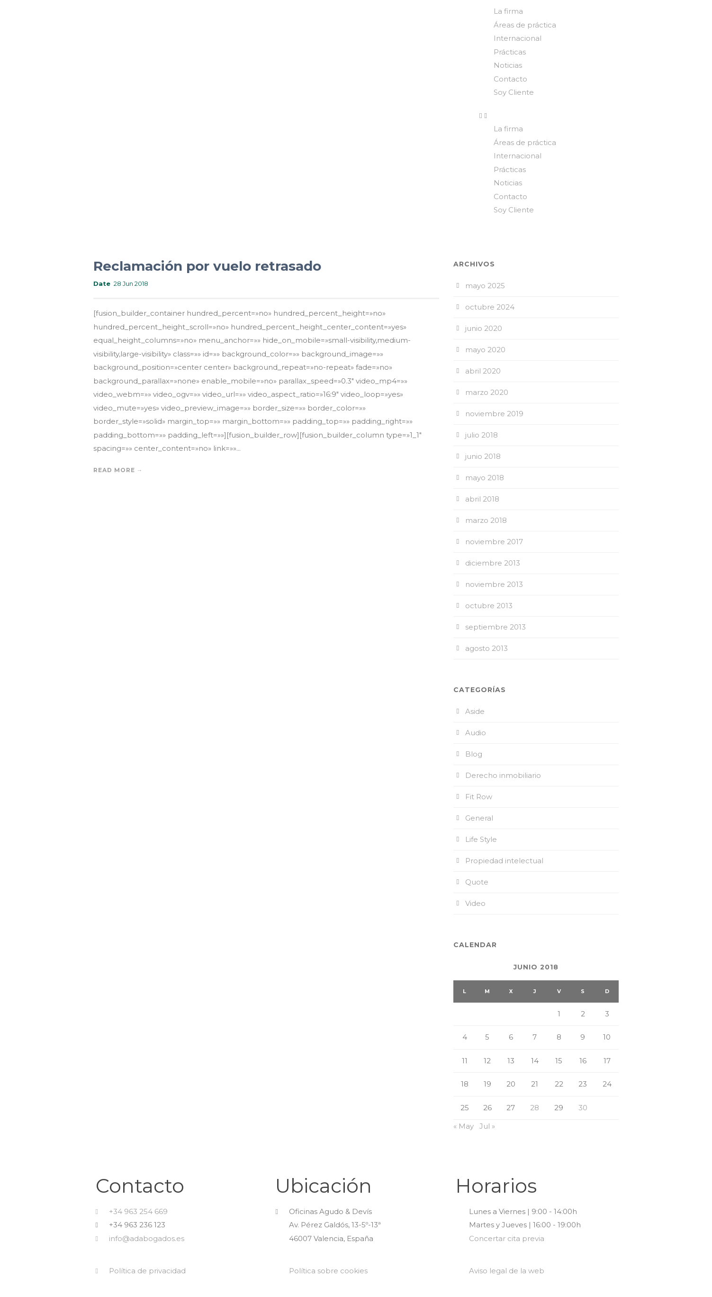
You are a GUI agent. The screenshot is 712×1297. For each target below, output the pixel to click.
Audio (475, 732)
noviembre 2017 (494, 541)
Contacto (510, 78)
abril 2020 (483, 370)
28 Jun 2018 (131, 283)
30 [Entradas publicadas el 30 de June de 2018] (582, 1107)
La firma (508, 11)
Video (475, 903)
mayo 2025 (485, 285)
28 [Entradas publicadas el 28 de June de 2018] (534, 1107)
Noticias (508, 65)
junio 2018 (483, 456)
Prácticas (510, 51)
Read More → (118, 470)
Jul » (487, 1126)
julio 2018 (481, 434)
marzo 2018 (486, 520)
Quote (476, 881)
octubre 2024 (489, 306)
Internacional (517, 38)
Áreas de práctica (525, 24)
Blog (473, 753)
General (479, 817)
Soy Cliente (514, 92)
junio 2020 (483, 328)
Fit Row (478, 796)
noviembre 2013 (494, 584)
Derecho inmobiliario (503, 775)
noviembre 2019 (494, 413)
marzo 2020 (486, 392)
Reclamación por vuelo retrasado (207, 266)
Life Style (481, 839)
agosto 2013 (486, 648)
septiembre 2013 (495, 626)
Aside (475, 711)
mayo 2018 (484, 477)
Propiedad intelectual (504, 860)
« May (463, 1126)
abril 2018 (482, 498)
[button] (593, 116)
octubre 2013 (489, 605)
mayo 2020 (485, 349)
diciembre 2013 (492, 562)
